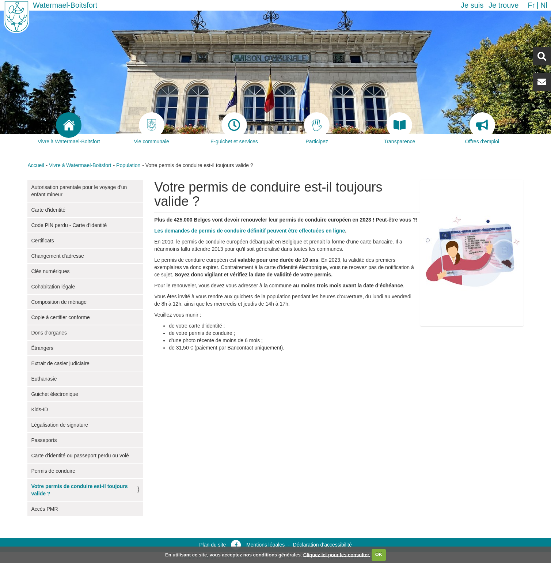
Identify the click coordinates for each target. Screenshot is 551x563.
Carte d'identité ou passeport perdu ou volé (80, 455)
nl (543, 5)
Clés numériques (50, 271)
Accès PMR (44, 509)
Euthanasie (44, 379)
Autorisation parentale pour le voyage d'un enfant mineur (79, 190)
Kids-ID (39, 409)
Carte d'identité (48, 210)
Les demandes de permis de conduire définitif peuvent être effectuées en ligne (249, 231)
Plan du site (212, 545)
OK (379, 554)
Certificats (42, 240)
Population (128, 165)
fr (531, 5)
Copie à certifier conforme (60, 317)
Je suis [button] (472, 5)
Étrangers (42, 348)
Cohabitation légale (53, 287)
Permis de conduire (53, 471)
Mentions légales (265, 545)
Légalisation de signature (59, 425)
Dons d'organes (49, 333)
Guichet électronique (54, 394)
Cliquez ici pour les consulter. (336, 554)
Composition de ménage (59, 302)
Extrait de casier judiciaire (60, 363)
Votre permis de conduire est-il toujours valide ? (79, 489)
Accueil (35, 165)
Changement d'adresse (57, 256)
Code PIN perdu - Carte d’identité (69, 225)
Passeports (44, 440)
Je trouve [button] (503, 5)
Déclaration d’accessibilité (322, 545)
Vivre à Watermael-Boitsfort (80, 165)
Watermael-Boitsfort (65, 5)
